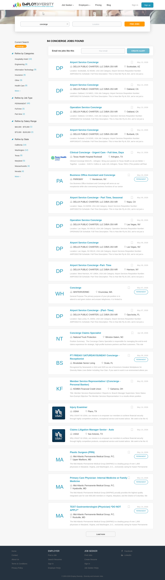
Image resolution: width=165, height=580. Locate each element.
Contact (15, 555)
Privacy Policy (17, 568)
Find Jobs (134, 24)
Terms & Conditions (19, 564)
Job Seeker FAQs (91, 568)
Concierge (75, 287)
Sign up (147, 5)
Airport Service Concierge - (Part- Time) (92, 310)
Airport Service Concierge (84, 62)
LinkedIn (128, 555)
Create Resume (90, 559)
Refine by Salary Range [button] (25, 121)
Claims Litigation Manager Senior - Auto (92, 429)
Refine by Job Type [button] (23, 98)
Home (14, 551)
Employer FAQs (54, 568)
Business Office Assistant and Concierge (92, 175)
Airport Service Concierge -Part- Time (90, 265)
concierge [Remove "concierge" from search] (20, 46)
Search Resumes (55, 559)
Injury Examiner (78, 407)
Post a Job (52, 555)
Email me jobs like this (63, 51)
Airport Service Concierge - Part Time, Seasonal (96, 197)
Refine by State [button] (21, 139)
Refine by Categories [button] (24, 53)
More (17, 91)
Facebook (128, 551)
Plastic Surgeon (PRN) (82, 452)
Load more (100, 534)
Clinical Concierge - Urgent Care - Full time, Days (97, 152)
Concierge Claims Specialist (85, 333)
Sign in (135, 5)
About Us (15, 559)
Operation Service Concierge (86, 107)
